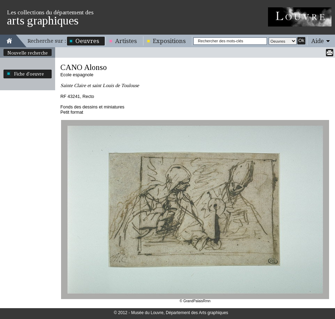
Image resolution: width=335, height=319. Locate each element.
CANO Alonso (83, 67)
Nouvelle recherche (27, 53)
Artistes (126, 40)
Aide (317, 40)
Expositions (169, 40)
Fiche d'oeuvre (29, 74)
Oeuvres (87, 40)
